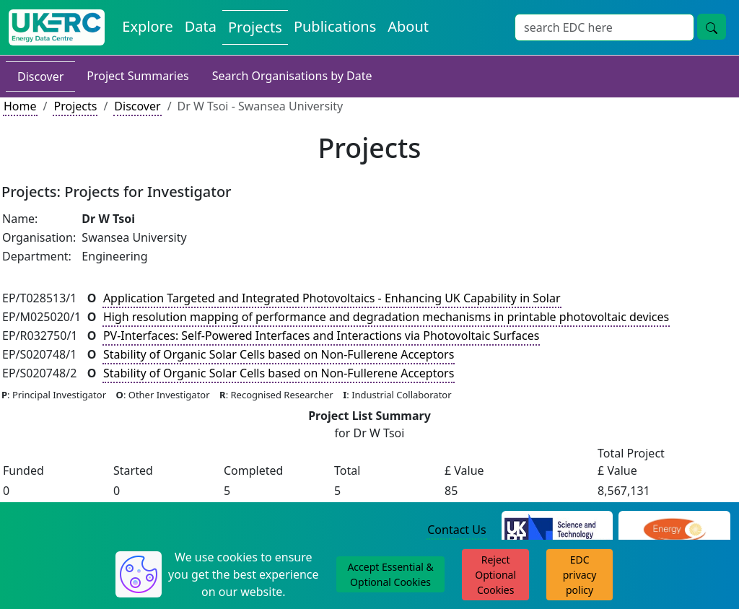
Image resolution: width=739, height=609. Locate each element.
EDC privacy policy (580, 575)
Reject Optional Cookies (495, 575)
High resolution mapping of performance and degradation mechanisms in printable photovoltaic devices (386, 317)
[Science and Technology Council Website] (557, 530)
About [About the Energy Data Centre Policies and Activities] (408, 26)
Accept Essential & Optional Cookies (390, 574)
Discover (40, 76)
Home (20, 106)
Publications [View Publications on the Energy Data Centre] (335, 26)
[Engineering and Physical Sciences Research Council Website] (674, 530)
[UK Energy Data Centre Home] (57, 27)
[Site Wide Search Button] (711, 27)
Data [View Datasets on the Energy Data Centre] (201, 26)
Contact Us (456, 530)
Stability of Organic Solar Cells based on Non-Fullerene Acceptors (279, 354)
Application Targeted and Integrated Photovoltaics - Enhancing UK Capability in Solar (332, 298)
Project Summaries (137, 76)
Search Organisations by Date (292, 76)
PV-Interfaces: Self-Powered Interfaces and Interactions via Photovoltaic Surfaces (321, 335)
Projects (75, 106)
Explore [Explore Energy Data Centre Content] (147, 26)
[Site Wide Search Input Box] (604, 27)
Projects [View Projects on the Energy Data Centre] (255, 27)
